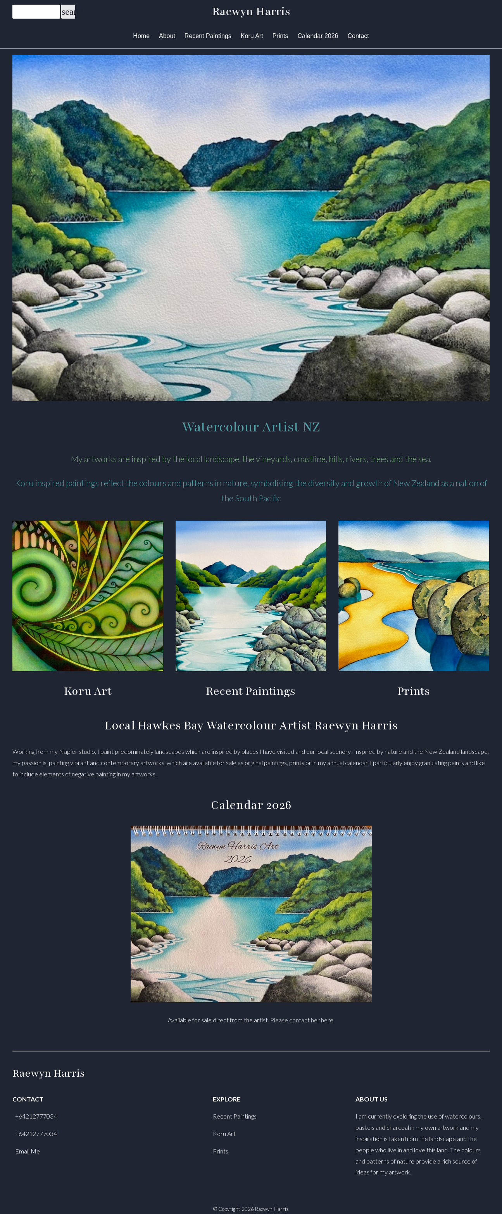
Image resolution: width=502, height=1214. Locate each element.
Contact (358, 36)
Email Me (27, 1151)
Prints (280, 36)
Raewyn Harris (251, 11)
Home (141, 36)
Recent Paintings (208, 36)
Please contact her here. (302, 1020)
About (167, 36)
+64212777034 (36, 1116)
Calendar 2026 (318, 36)
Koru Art (252, 36)
